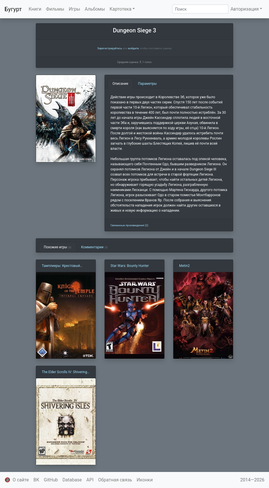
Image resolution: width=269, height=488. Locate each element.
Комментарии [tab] (94, 247)
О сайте (21, 480)
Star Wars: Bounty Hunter (129, 266)
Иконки (145, 480)
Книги (35, 9)
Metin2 (184, 266)
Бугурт (13, 9)
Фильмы (55, 9)
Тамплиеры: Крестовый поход (61, 266)
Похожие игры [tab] (57, 247)
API (90, 480)
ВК (36, 480)
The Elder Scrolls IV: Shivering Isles (64, 372)
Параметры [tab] (147, 84)
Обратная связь (115, 480)
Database (72, 480)
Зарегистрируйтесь (109, 48)
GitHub (51, 480)
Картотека (121, 9)
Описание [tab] (120, 84)
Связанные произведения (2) (129, 225)
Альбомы (95, 9)
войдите (133, 48)
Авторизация (244, 9)
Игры (74, 9)
